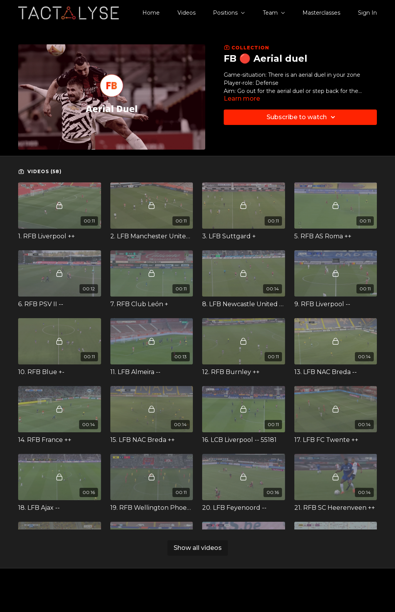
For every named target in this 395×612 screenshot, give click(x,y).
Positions (229, 12)
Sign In (367, 12)
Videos (186, 12)
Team (274, 12)
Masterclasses (321, 12)
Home (151, 12)
